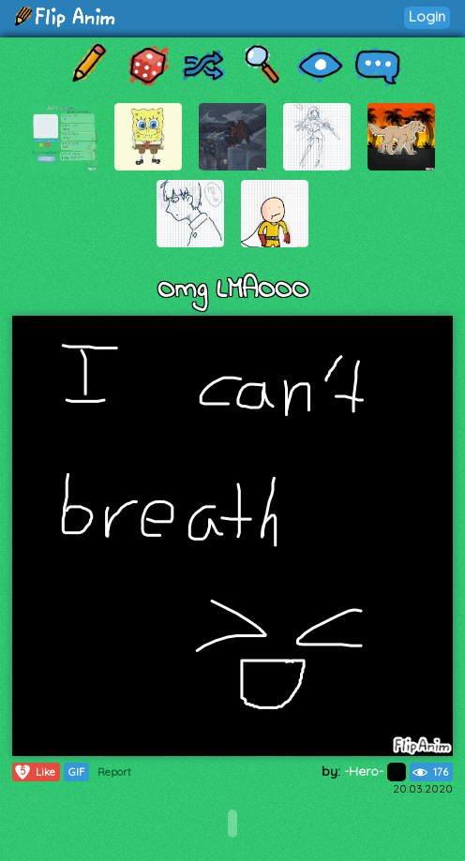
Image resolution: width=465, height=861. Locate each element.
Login (427, 16)
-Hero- (375, 771)
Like (34, 772)
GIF (76, 772)
